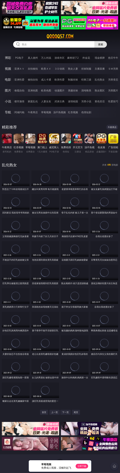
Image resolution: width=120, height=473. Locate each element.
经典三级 (86, 79)
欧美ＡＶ (46, 68)
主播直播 (100, 68)
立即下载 (82, 466)
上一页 (54, 412)
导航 (8, 112)
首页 (44, 412)
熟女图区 (100, 90)
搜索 (100, 44)
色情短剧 (86, 112)
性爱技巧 (113, 101)
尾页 (76, 412)
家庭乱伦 (33, 101)
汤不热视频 (59, 112)
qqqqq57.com (60, 36)
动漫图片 (60, 90)
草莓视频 (46, 112)
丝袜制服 (86, 68)
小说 (8, 101)
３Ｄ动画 (60, 68)
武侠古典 (60, 101)
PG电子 (19, 57)
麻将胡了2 (73, 57)
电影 (8, 79)
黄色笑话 (100, 101)
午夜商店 (33, 112)
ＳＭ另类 (113, 68)
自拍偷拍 (33, 68)
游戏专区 (60, 57)
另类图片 (113, 90)
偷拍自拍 (33, 79)
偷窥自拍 (19, 90)
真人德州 (33, 57)
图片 (8, 90)
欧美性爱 (60, 79)
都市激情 (19, 101)
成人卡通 (46, 79)
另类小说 (86, 101)
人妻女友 (46, 101)
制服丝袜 (73, 79)
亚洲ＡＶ (19, 68)
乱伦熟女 (100, 79)
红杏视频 (73, 112)
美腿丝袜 (73, 90)
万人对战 (46, 57)
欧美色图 (46, 90)
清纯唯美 (86, 90)
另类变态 (113, 79)
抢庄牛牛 (113, 57)
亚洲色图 (33, 90)
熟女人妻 (73, 68)
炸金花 (86, 57)
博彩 (8, 58)
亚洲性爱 (19, 79)
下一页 (65, 412)
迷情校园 (73, 101)
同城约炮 (19, 112)
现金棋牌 (100, 57)
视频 (8, 68)
